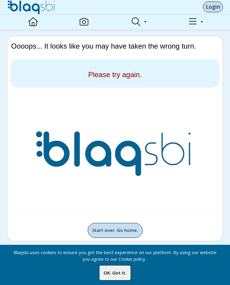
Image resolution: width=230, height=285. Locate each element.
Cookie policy (132, 259)
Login (213, 6)
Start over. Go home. (115, 230)
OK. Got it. (115, 273)
